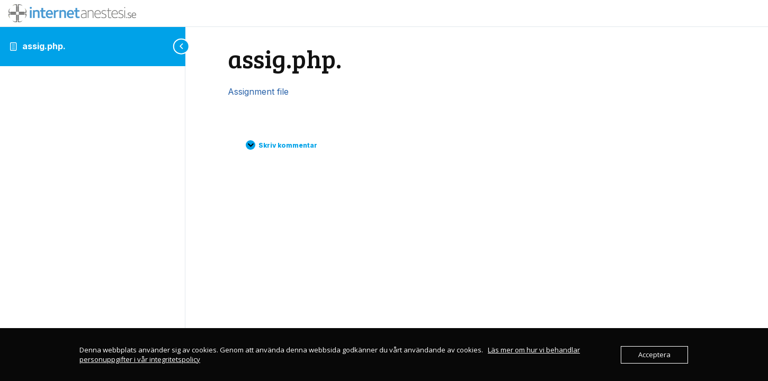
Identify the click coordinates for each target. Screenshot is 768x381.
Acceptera (654, 354)
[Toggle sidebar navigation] (182, 46)
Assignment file (258, 91)
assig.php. (44, 46)
